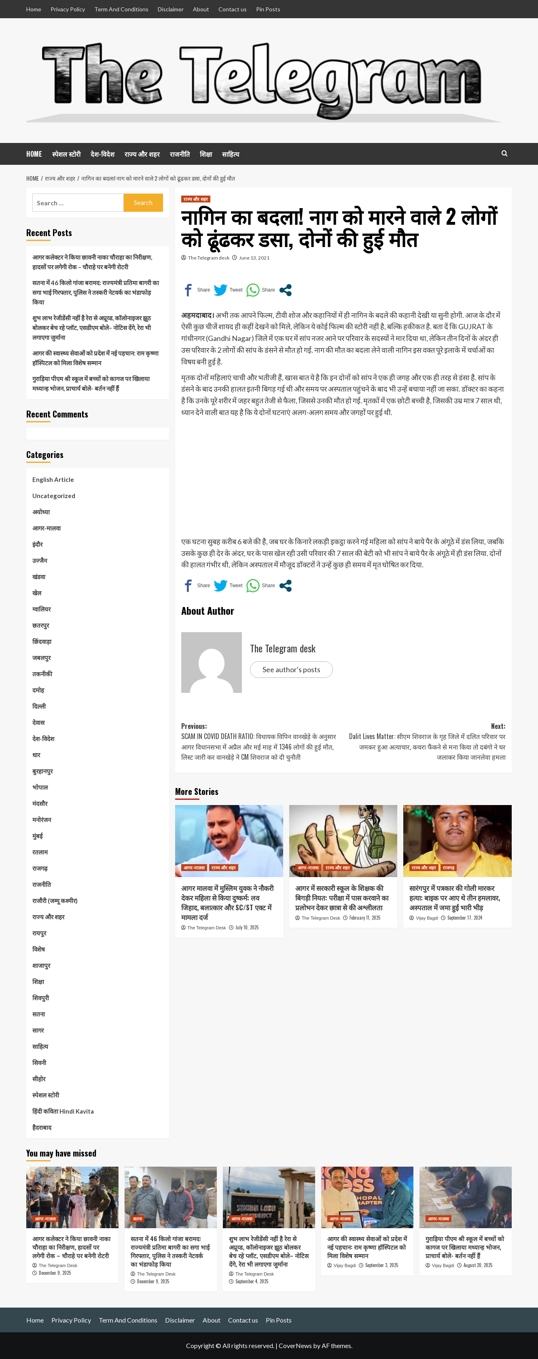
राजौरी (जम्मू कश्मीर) (55, 900)
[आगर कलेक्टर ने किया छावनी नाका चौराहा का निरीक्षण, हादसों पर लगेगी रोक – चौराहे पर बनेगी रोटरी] (72, 1197)
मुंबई (37, 835)
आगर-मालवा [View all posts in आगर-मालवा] (194, 867)
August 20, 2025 (478, 1265)
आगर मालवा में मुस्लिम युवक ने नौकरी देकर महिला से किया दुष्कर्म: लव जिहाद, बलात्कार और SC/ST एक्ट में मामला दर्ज (227, 902)
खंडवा (38, 576)
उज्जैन (39, 560)
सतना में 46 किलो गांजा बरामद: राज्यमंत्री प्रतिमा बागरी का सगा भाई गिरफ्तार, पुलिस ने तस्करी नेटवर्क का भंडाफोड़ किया (95, 292)
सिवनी (39, 1062)
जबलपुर (41, 657)
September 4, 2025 (251, 1281)
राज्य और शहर (142, 154)
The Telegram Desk (206, 927)
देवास (38, 722)
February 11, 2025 (364, 917)
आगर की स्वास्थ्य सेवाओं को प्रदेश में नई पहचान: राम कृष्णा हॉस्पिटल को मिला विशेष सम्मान (95, 357)
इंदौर (37, 544)
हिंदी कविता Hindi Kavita (63, 1111)
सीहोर (38, 1078)
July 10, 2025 (246, 927)
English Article (53, 479)
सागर (38, 1030)
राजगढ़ (39, 868)
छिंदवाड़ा (41, 641)
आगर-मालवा (46, 528)
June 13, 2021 (254, 258)
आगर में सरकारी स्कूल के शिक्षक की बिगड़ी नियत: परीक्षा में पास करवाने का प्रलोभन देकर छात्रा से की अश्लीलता (341, 897)
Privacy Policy (68, 9)
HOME (34, 154)
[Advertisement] (343, 479)
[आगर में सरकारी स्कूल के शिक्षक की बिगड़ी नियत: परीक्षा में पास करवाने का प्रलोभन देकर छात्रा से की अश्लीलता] (343, 841)
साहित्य (230, 154)
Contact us (232, 9)
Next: (424, 742)
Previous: (262, 742)
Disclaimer (171, 9)
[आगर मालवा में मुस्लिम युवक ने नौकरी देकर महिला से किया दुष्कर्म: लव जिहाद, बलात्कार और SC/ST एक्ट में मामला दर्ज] (229, 841)
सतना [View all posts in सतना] (137, 1218)
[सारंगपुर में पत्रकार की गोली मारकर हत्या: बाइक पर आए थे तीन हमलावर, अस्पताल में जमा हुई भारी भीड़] (457, 841)
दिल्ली (39, 706)
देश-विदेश (102, 154)
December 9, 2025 (55, 1273)
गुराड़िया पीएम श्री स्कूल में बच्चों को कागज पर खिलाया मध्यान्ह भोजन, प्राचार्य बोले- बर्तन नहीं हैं (91, 383)
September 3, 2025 (381, 1265)
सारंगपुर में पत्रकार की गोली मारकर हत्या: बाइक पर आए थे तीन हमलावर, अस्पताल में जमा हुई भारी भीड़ (454, 897)
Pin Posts (268, 9)
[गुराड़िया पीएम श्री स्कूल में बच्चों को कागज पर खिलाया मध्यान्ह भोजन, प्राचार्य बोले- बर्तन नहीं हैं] (465, 1197)
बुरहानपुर (42, 771)
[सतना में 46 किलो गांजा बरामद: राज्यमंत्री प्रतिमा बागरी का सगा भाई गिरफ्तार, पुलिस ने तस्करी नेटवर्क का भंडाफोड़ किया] (171, 1197)
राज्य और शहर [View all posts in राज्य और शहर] (196, 199)
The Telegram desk (208, 258)
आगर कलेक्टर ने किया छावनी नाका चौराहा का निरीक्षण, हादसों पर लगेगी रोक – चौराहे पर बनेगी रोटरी (92, 262)
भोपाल (40, 787)
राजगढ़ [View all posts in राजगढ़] (448, 867)
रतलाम (40, 852)
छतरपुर (40, 625)
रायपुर (39, 933)
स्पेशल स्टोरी (66, 154)
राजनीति (180, 154)
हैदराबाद (41, 1127)
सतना (38, 1014)
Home (33, 9)
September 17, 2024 (464, 917)
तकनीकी (42, 673)
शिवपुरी (40, 997)
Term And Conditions (121, 9)
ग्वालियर (41, 609)
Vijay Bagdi (427, 918)
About (201, 9)
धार (36, 754)
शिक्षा (206, 154)
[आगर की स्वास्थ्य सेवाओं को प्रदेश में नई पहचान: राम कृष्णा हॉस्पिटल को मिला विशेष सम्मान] (367, 1197)
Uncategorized (53, 495)
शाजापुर (41, 965)
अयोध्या (41, 511)
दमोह (38, 690)
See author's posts (291, 669)
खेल (36, 592)
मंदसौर (39, 803)
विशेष (38, 949)
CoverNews (295, 1345)
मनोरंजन (41, 819)
